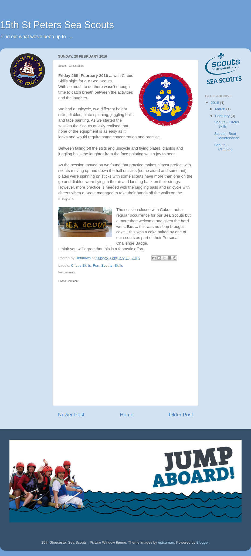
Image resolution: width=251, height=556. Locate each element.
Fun (96, 265)
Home (126, 414)
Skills (118, 265)
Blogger (202, 542)
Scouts (106, 265)
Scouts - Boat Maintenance (226, 136)
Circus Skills (81, 265)
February (223, 116)
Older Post (181, 414)
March (220, 109)
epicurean (166, 542)
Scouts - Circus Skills (226, 124)
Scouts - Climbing (223, 147)
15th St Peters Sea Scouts (57, 24)
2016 (215, 103)
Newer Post (71, 414)
